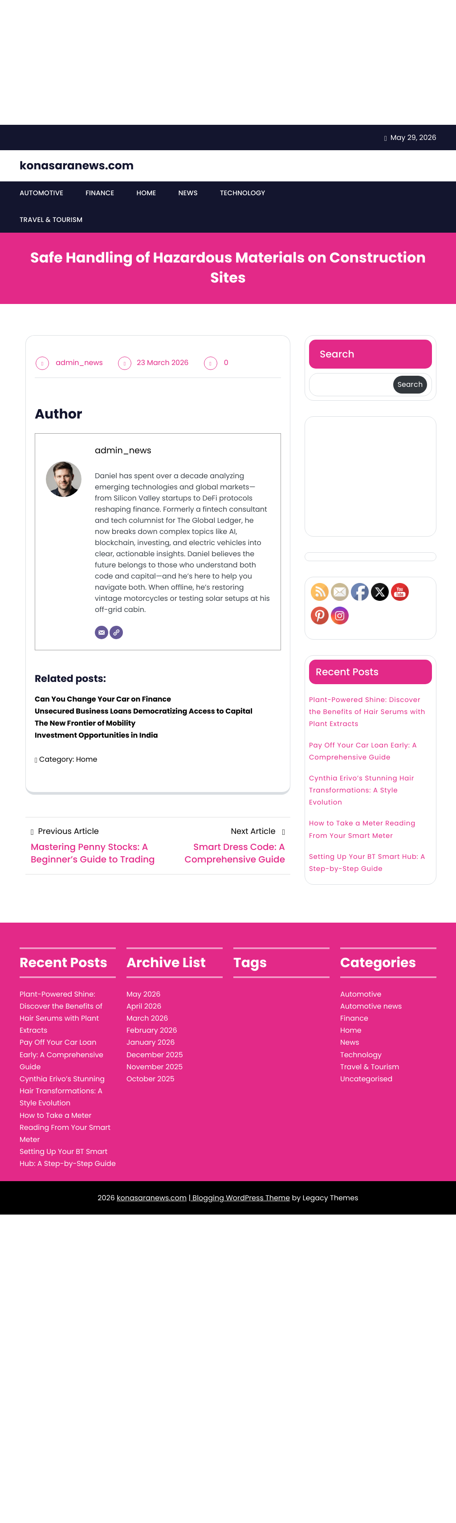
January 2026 (150, 1044)
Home (145, 194)
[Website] (116, 634)
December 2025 (154, 1056)
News (186, 194)
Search (337, 356)
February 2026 (151, 1032)
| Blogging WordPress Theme (239, 1200)
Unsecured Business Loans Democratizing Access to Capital (143, 713)
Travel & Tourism (50, 221)
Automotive (41, 194)
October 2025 (150, 1081)
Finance (99, 194)
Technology (240, 194)
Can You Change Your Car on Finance (103, 701)
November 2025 (154, 1068)
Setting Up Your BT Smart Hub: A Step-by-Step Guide (367, 864)
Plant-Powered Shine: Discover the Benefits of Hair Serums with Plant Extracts (367, 714)
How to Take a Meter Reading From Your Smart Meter (362, 831)
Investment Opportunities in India (96, 737)
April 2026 (143, 1008)
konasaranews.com (77, 165)
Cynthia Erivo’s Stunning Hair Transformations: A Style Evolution (361, 792)
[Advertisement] (228, 62)
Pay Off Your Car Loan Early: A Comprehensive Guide (363, 753)
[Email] (101, 634)
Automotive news (371, 1008)
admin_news (79, 364)
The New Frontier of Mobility (85, 725)
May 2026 (143, 996)
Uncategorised (366, 1081)
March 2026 (147, 1020)
